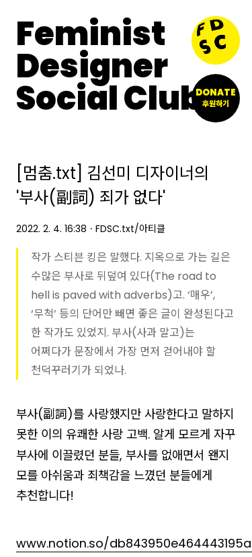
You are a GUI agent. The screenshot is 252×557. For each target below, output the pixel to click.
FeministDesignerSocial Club (109, 66)
